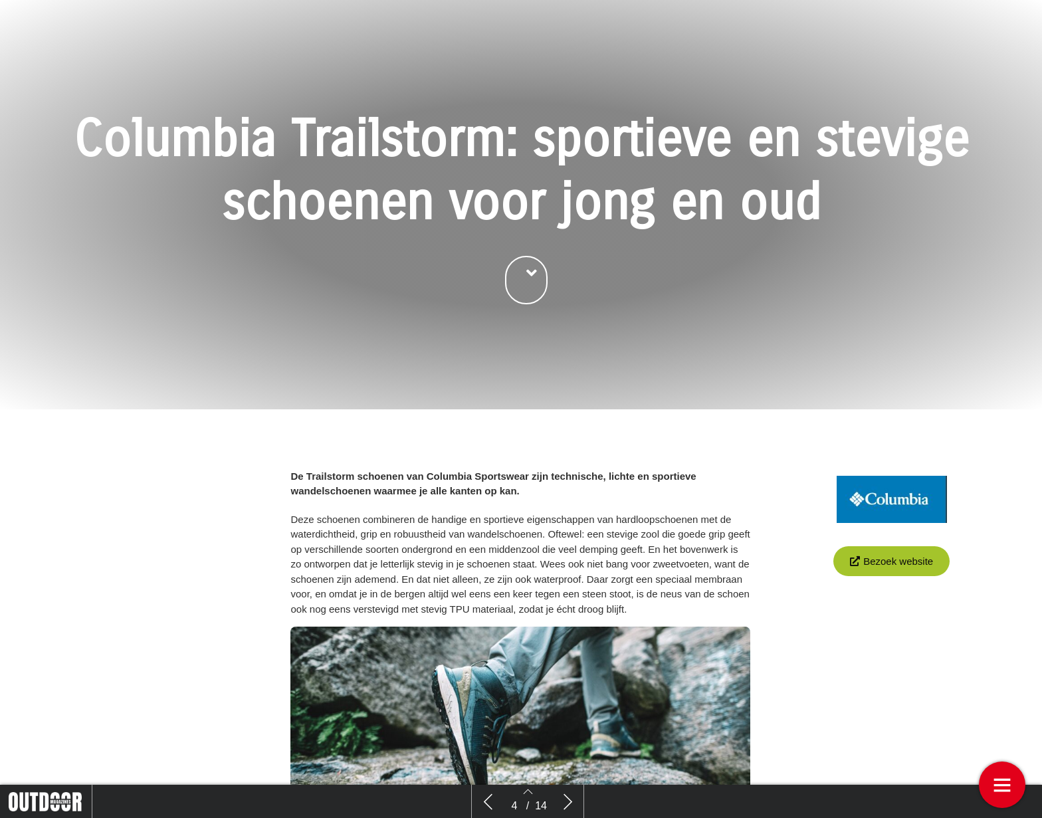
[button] (526, 292)
